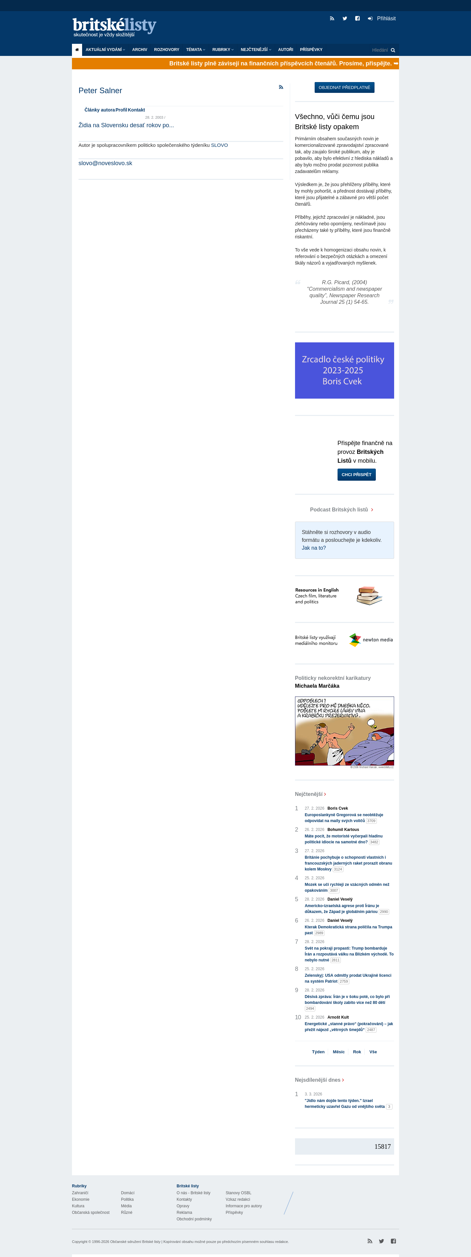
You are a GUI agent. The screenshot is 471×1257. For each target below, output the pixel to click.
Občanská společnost (91, 1212)
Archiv (139, 49)
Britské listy (118, 28)
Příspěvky (311, 49)
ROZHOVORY (166, 49)
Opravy (183, 1206)
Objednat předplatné (344, 87)
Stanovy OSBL (239, 1193)
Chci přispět (357, 474)
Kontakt (136, 109)
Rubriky (223, 49)
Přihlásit (382, 18)
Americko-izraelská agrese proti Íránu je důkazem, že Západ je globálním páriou (347, 909)
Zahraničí (80, 1193)
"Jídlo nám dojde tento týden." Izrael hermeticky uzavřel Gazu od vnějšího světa (348, 1104)
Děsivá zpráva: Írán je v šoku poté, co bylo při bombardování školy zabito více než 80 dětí (347, 1002)
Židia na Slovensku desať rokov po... (126, 125)
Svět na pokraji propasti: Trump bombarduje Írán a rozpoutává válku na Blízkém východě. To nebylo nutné (349, 954)
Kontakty (184, 1199)
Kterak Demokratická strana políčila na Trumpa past (348, 930)
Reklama (184, 1212)
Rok (357, 1051)
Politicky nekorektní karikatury (333, 682)
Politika (127, 1199)
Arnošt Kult (338, 1017)
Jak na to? (314, 548)
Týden (318, 1051)
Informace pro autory (244, 1206)
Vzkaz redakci (238, 1199)
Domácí (127, 1193)
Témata (195, 49)
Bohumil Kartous (343, 829)
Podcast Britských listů (332, 509)
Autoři (285, 49)
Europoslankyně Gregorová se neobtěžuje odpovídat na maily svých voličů (344, 818)
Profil (121, 109)
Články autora (100, 109)
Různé (126, 1212)
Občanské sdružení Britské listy (135, 1242)
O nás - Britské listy (193, 1193)
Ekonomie (80, 1199)
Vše (373, 1051)
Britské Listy (347, 1198)
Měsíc (339, 1051)
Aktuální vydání (105, 49)
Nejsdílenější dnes (318, 1080)
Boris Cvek (337, 808)
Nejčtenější (256, 49)
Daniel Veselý (340, 899)
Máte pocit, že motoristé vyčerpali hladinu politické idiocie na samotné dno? (344, 839)
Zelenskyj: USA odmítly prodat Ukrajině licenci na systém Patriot (348, 978)
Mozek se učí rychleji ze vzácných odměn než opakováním (347, 887)
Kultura (78, 1206)
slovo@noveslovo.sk (105, 163)
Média (126, 1206)
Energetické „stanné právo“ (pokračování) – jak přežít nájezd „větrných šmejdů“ (349, 1027)
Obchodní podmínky (194, 1219)
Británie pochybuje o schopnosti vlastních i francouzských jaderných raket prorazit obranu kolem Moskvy (348, 863)
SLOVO (219, 145)
